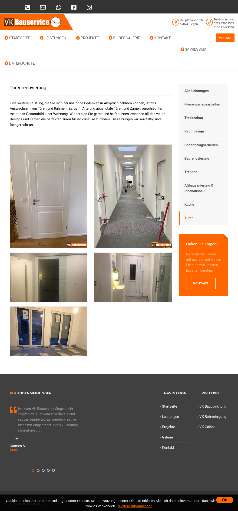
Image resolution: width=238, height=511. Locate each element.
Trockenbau (194, 118)
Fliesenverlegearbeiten (202, 104)
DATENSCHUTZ (19, 63)
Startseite (168, 406)
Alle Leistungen (197, 91)
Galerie (166, 437)
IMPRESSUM (193, 49)
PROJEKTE (87, 38)
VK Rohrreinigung (212, 417)
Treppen (191, 172)
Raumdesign (194, 131)
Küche (189, 204)
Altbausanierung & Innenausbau (199, 188)
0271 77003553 (224, 23)
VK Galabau (207, 427)
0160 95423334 (224, 27)
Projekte (167, 427)
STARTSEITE (17, 38)
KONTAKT (160, 38)
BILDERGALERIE (124, 38)
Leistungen (169, 417)
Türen (189, 218)
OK (225, 500)
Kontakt (225, 37)
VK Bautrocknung (212, 406)
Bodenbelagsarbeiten (201, 145)
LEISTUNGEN (53, 38)
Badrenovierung (197, 158)
